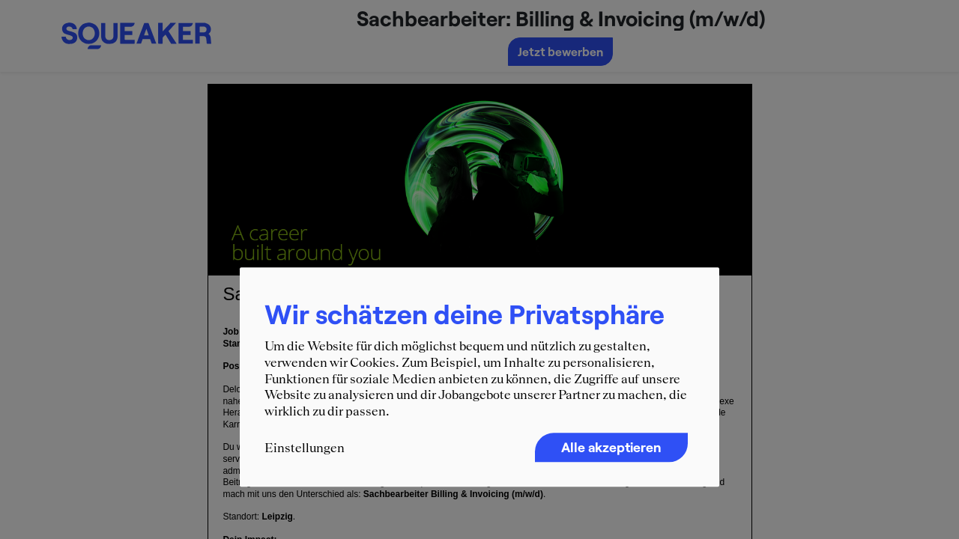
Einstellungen (304, 448)
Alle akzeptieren (611, 447)
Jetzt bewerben (560, 51)
